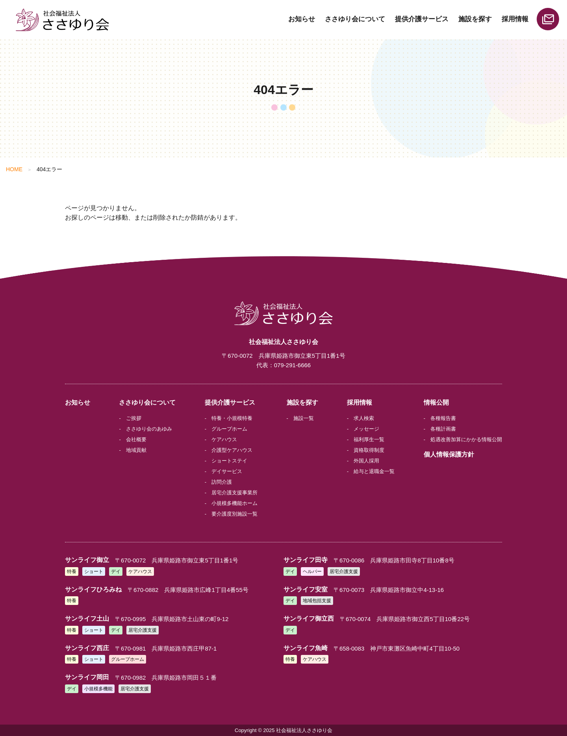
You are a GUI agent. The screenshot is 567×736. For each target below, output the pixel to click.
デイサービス (226, 471)
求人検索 (364, 418)
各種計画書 (443, 429)
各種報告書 (443, 418)
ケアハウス (224, 439)
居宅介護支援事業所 (234, 493)
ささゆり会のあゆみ (149, 429)
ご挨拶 (133, 418)
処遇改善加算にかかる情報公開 (466, 439)
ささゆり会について (355, 19)
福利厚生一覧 (369, 439)
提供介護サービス (421, 19)
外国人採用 (366, 461)
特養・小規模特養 (231, 418)
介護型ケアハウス (231, 450)
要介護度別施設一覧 (234, 514)
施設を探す (475, 19)
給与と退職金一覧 (374, 471)
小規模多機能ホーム (234, 503)
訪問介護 (221, 482)
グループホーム (229, 429)
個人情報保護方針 (449, 454)
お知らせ (301, 19)
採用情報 (515, 19)
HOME (14, 169)
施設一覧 (303, 418)
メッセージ (366, 429)
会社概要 (136, 439)
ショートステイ (229, 461)
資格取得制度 (369, 450)
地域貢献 (136, 450)
